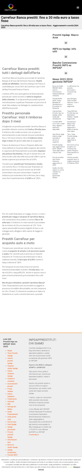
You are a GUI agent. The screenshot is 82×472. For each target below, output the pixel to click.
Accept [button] (70, 467)
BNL (9, 404)
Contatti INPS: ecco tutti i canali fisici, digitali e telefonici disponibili (58, 125)
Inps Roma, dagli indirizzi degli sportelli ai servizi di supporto (58, 138)
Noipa (9, 351)
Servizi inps (11, 422)
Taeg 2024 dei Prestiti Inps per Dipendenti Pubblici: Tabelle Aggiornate (72, 115)
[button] (78, 7)
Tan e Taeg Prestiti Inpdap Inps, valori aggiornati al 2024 (72, 138)
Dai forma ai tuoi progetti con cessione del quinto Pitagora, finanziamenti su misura (73, 149)
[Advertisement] (20, 50)
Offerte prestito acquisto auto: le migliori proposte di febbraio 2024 (73, 160)
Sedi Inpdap (11, 424)
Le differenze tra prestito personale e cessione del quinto (73, 90)
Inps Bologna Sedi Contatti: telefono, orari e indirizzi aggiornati (72, 102)
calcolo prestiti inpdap (10, 360)
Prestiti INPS (12, 455)
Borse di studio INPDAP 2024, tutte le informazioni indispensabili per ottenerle (58, 91)
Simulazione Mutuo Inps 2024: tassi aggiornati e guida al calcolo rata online (72, 126)
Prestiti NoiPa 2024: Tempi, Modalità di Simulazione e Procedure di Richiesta (57, 103)
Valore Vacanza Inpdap (10, 373)
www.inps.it (34, 435)
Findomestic (12, 399)
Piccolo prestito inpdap (10, 434)
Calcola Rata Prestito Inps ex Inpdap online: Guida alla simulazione (58, 115)
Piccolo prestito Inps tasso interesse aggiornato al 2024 (58, 161)
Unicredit (10, 402)
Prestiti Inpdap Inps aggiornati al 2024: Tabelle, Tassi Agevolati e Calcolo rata (58, 148)
